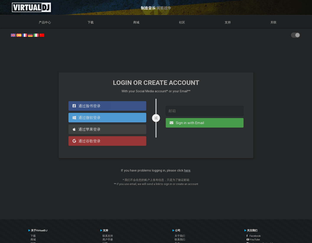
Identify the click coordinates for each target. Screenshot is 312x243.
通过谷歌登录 (86, 141)
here (187, 170)
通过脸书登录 (86, 106)
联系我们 (180, 239)
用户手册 (107, 239)
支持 (228, 22)
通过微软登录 (86, 117)
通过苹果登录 (86, 129)
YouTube (253, 239)
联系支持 (107, 235)
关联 (273, 22)
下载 (91, 22)
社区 (182, 22)
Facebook (254, 235)
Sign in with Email (186, 123)
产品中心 (45, 22)
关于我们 (180, 235)
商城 (136, 22)
